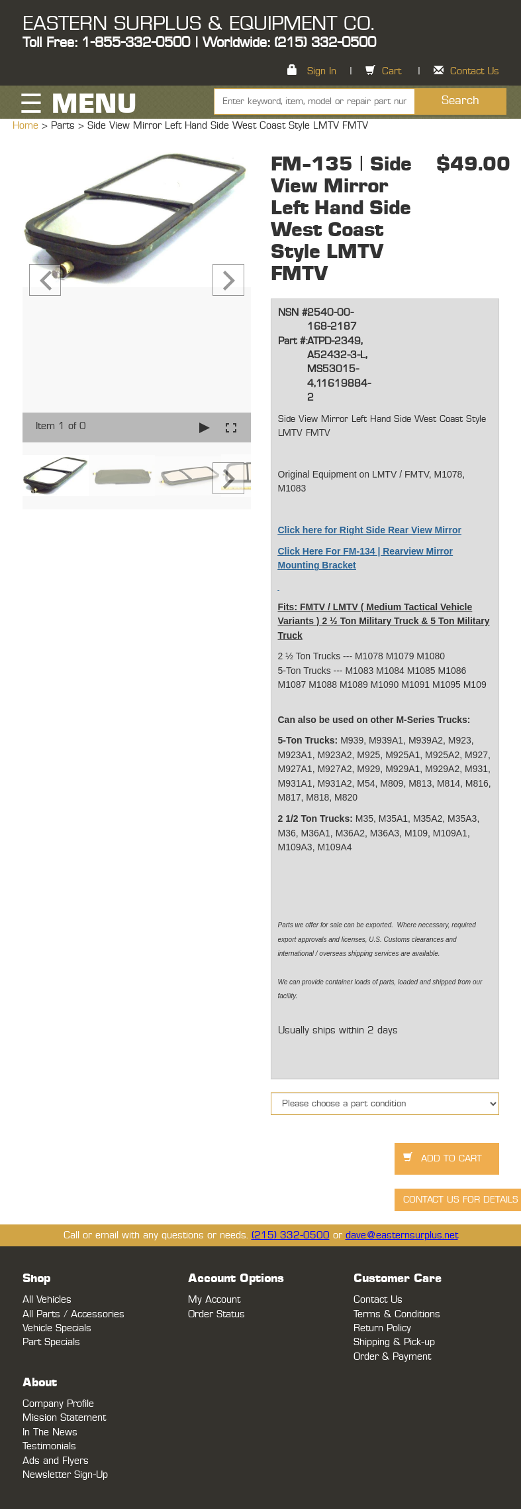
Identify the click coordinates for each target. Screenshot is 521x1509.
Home (27, 126)
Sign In (321, 71)
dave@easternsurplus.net (402, 1235)
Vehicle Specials (57, 1328)
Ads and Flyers (56, 1461)
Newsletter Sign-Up (65, 1475)
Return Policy (382, 1328)
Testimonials (49, 1446)
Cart (391, 71)
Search (460, 101)
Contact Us (474, 71)
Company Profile (58, 1404)
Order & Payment (392, 1357)
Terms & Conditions (397, 1314)
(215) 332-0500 (291, 1235)
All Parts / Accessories (73, 1314)
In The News (50, 1432)
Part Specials (51, 1342)
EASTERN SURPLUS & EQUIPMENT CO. (198, 24)
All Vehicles (47, 1300)
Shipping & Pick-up (394, 1342)
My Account (214, 1300)
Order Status (216, 1314)
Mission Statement (64, 1418)
